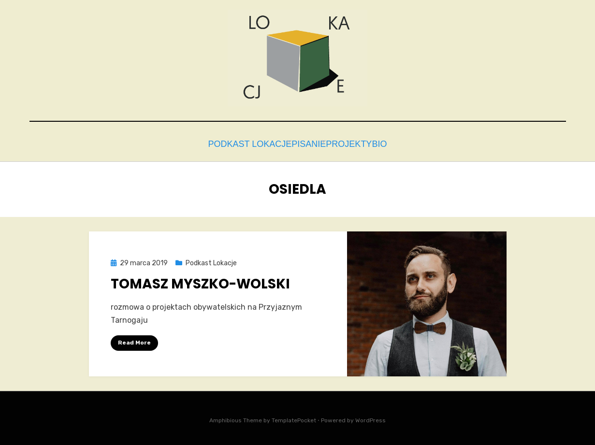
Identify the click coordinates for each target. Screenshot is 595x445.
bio (392, 143)
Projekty (350, 143)
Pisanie (299, 143)
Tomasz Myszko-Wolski (200, 281)
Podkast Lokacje (232, 143)
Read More (134, 340)
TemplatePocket (294, 418)
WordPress (370, 418)
